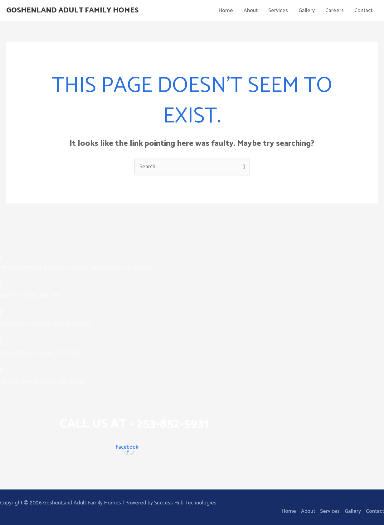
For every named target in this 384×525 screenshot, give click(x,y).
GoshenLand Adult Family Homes (75, 10)
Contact (363, 10)
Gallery (307, 10)
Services (278, 10)
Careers (334, 10)
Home (225, 10)
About (251, 10)
